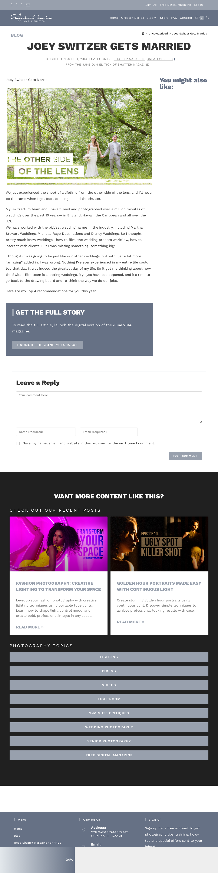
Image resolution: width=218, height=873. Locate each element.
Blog (17, 842)
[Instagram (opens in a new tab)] (16, 5)
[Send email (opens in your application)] (28, 5)
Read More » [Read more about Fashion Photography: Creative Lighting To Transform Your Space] (29, 633)
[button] (109, 706)
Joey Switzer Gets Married (189, 33)
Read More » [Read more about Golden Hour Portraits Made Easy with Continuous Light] (130, 622)
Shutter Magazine (128, 59)
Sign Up (151, 4)
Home (18, 835)
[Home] (143, 33)
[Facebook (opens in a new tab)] (12, 5)
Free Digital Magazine (175, 4)
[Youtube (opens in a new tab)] (21, 5)
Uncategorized (161, 59)
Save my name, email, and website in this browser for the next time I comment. (89, 444)
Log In (198, 4)
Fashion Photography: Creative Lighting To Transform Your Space (56, 590)
